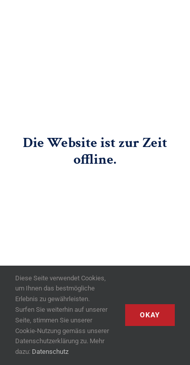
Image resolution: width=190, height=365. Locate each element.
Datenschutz (50, 351)
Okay (150, 315)
